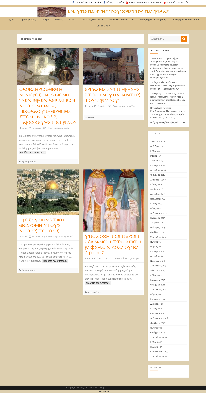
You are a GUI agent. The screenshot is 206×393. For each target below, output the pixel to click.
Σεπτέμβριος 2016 (158, 180)
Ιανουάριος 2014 (157, 251)
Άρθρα (45, 19)
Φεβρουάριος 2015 (158, 213)
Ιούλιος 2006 (156, 328)
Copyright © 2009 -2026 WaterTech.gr (85, 387)
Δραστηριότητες (28, 19)
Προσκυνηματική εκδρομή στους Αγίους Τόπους (41, 226)
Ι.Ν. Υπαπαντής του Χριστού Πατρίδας (118, 11)
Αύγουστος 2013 (157, 270)
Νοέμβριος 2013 (157, 261)
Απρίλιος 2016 (156, 189)
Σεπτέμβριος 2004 (158, 356)
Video (72, 19)
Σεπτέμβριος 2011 (158, 289)
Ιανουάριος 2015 (157, 218)
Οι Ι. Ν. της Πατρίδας (91, 19)
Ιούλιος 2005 (156, 342)
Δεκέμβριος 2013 (158, 256)
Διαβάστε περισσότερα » (32, 152)
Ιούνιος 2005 (156, 347)
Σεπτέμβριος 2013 (158, 266)
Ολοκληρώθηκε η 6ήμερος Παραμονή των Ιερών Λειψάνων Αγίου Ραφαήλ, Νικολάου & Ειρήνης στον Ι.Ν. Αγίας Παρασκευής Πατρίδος (48, 106)
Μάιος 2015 (155, 208)
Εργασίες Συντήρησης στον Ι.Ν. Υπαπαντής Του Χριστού (112, 95)
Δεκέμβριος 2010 (158, 304)
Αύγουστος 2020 (158, 141)
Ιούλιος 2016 (156, 184)
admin (24, 128)
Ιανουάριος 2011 (157, 299)
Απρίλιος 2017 (156, 160)
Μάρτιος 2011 (156, 294)
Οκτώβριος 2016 (157, 175)
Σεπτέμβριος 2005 (158, 337)
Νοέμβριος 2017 (157, 146)
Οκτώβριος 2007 (157, 323)
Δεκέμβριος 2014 (158, 223)
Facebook (155, 367)
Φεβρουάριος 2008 (159, 318)
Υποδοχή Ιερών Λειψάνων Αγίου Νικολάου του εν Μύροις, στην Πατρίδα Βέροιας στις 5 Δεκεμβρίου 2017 (167, 85)
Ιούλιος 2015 (156, 204)
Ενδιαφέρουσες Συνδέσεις (185, 19)
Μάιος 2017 (155, 156)
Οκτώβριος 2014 (157, 232)
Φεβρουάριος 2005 (159, 352)
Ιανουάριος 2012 (157, 280)
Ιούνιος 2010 (156, 308)
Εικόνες (58, 19)
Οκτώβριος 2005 (157, 332)
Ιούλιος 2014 (156, 242)
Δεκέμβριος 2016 (158, 170)
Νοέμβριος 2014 (157, 227)
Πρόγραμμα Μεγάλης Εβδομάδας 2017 (167, 122)
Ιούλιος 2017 (156, 151)
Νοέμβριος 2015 (157, 199)
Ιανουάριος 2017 (157, 165)
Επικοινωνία (102, 25)
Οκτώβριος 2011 (157, 285)
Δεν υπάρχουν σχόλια (60, 128)
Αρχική (11, 19)
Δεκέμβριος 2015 (157, 194)
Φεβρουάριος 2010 (158, 313)
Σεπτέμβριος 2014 (158, 237)
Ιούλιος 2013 (156, 275)
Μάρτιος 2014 (156, 246)
